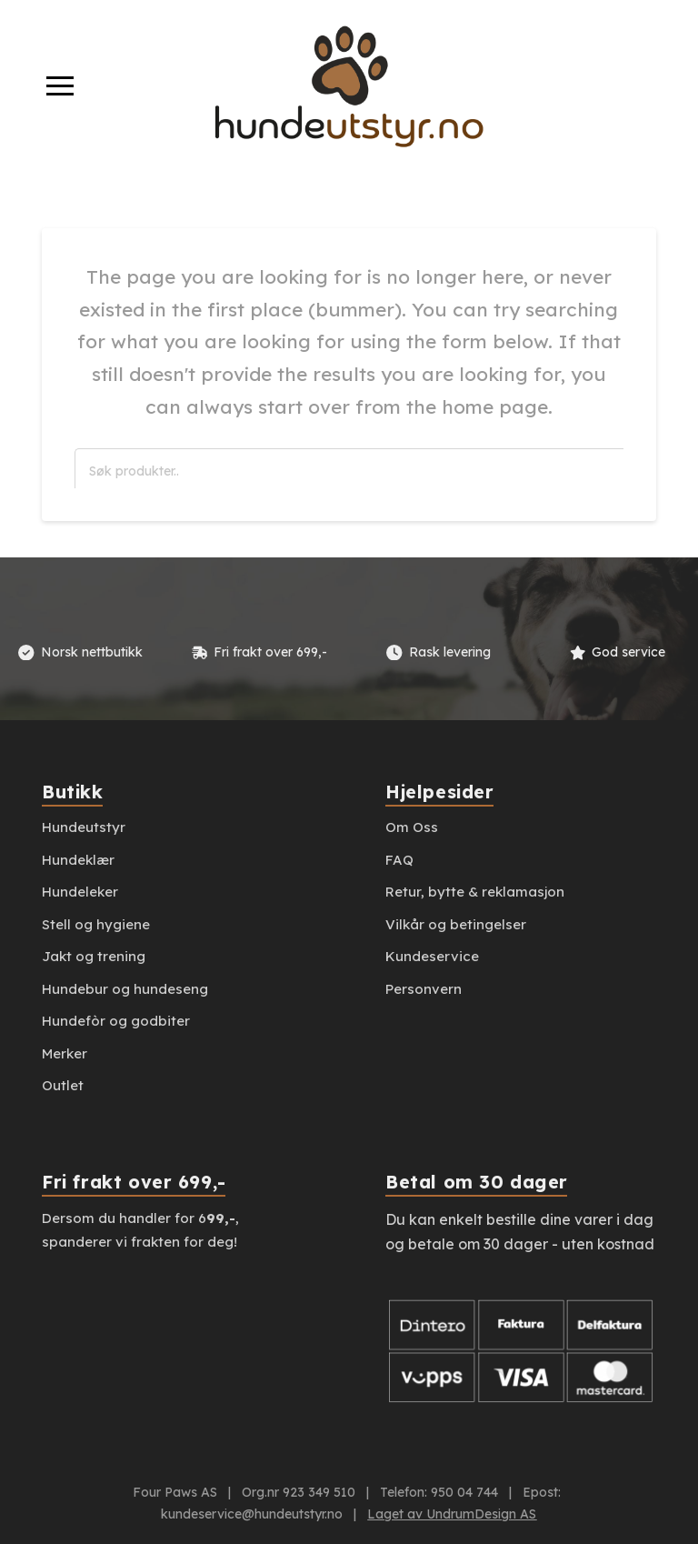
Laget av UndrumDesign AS (451, 1514)
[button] (60, 86)
